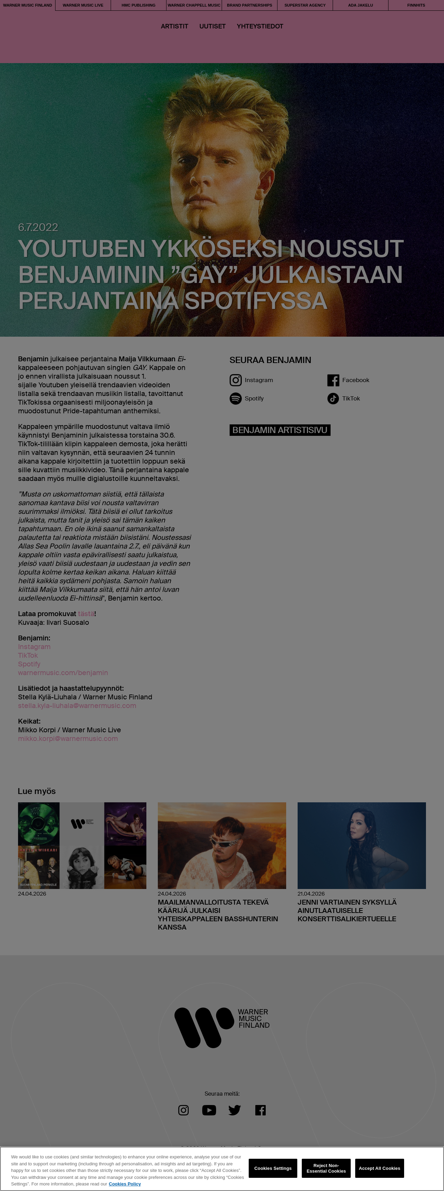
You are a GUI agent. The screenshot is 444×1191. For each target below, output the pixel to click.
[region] (222, 1169)
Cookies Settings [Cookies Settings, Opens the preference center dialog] (273, 1168)
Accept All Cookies (379, 1168)
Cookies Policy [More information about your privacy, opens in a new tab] (125, 1183)
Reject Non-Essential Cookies (326, 1168)
